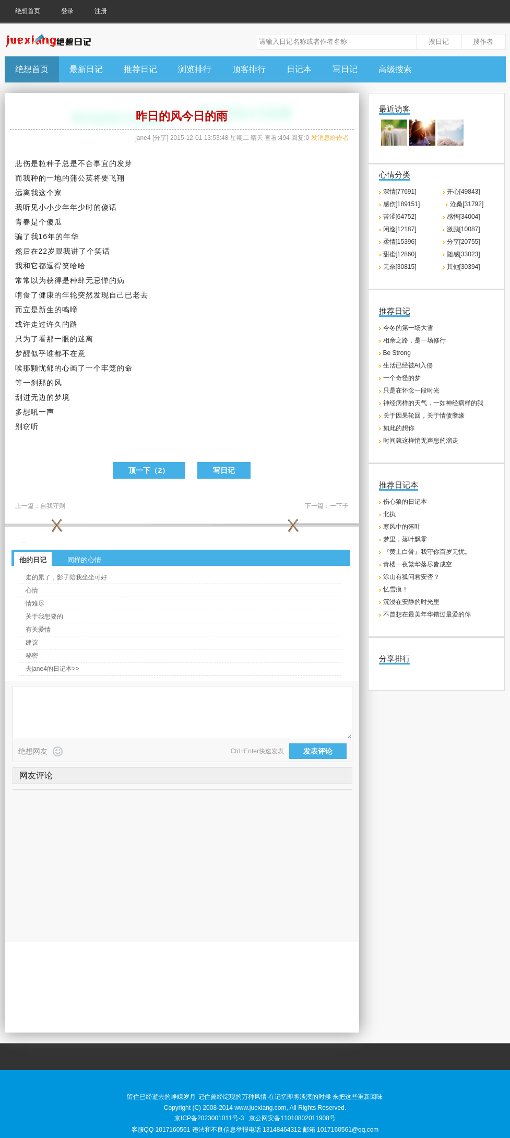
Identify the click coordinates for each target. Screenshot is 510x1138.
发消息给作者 (330, 137)
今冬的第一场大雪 (408, 327)
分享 (160, 137)
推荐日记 (140, 69)
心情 (32, 590)
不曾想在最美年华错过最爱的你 (427, 614)
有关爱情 (38, 629)
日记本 (299, 69)
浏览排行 (194, 69)
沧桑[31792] (466, 204)
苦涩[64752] (400, 216)
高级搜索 (395, 69)
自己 (117, 295)
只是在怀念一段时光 (411, 390)
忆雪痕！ (395, 589)
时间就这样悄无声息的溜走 (420, 440)
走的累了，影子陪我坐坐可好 (66, 577)
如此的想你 (398, 428)
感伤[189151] (401, 204)
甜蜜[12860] (400, 254)
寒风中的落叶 (402, 526)
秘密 (32, 655)
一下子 (339, 505)
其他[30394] (463, 266)
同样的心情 (84, 560)
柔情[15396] (400, 241)
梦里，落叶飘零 (405, 539)
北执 (389, 514)
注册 (100, 11)
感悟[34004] (463, 216)
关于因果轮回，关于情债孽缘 (424, 415)
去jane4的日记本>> (52, 668)
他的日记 (32, 560)
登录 (67, 11)
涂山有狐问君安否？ (411, 576)
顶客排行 (249, 69)
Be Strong (397, 353)
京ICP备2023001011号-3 (209, 1118)
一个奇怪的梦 (402, 378)
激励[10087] (463, 229)
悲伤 (23, 163)
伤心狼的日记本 (405, 501)
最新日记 (86, 69)
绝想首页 (27, 11)
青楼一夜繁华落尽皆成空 (417, 564)
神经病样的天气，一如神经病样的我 (433, 403)
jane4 (142, 137)
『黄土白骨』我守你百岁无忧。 (427, 551)
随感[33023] (463, 254)
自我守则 (52, 505)
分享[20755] (463, 241)
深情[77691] (400, 191)
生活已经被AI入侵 (408, 365)
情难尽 (35, 603)
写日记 (345, 69)
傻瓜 (54, 222)
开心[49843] (463, 191)
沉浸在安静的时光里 (411, 602)
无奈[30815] (400, 266)
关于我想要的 (44, 616)
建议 (32, 642)
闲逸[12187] (400, 229)
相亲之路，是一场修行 (414, 340)
